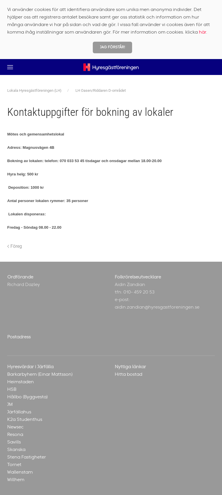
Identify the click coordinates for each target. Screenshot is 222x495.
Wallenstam (20, 472)
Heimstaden (20, 382)
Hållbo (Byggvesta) (27, 397)
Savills (14, 442)
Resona (15, 434)
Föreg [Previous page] (14, 246)
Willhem (15, 479)
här (202, 32)
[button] (10, 67)
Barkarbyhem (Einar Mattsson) (40, 374)
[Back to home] (111, 67)
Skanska (16, 449)
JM (10, 404)
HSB (11, 389)
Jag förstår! (112, 47)
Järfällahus (19, 412)
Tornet (14, 464)
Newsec (15, 427)
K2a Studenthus (24, 419)
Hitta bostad (128, 374)
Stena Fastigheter (26, 457)
